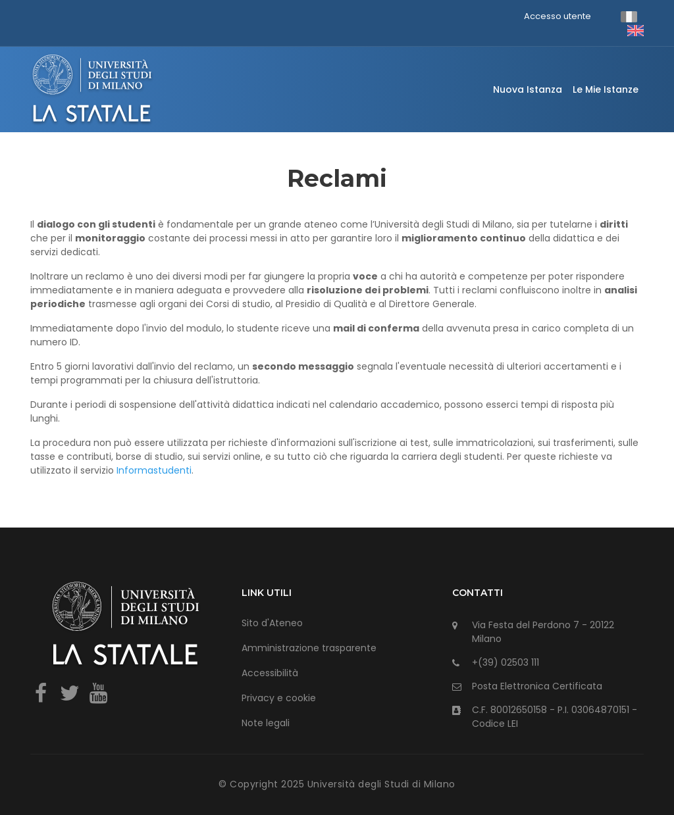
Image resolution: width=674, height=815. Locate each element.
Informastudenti (154, 470)
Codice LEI (495, 723)
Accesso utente (557, 16)
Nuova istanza (527, 89)
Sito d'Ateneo (272, 623)
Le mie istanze (605, 89)
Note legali (266, 722)
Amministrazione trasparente (309, 647)
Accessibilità (270, 672)
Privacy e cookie (279, 697)
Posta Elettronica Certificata (537, 686)
